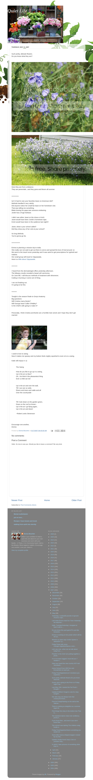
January (55, 759)
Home (47, 500)
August (54, 604)
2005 (52, 765)
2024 (52, 540)
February (55, 756)
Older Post (77, 500)
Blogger (58, 774)
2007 (52, 590)
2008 (52, 587)
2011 (52, 578)
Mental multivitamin (21, 514)
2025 (52, 537)
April (54, 750)
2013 (52, 572)
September (56, 601)
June (54, 610)
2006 (52, 762)
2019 (52, 554)
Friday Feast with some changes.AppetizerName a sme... (64, 645)
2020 (52, 552)
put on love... (18, 517)
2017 (52, 560)
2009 (52, 584)
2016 (52, 563)
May (54, 613)
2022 (52, 546)
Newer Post (16, 500)
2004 (52, 768)
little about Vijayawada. (27, 259)
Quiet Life (17, 10)
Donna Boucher (29, 534)
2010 (52, 581)
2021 (52, 549)
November (56, 595)
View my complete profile (19, 550)
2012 (52, 575)
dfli (45, 774)
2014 (52, 569)
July (53, 607)
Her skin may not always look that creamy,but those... (63, 697)
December (56, 592)
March (54, 753)
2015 (52, 566)
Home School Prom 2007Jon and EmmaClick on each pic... (63, 669)
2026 (52, 534)
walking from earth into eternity (25, 524)
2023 (52, 543)
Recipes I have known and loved (25, 521)
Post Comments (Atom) (28, 505)
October (55, 598)
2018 (52, 557)
